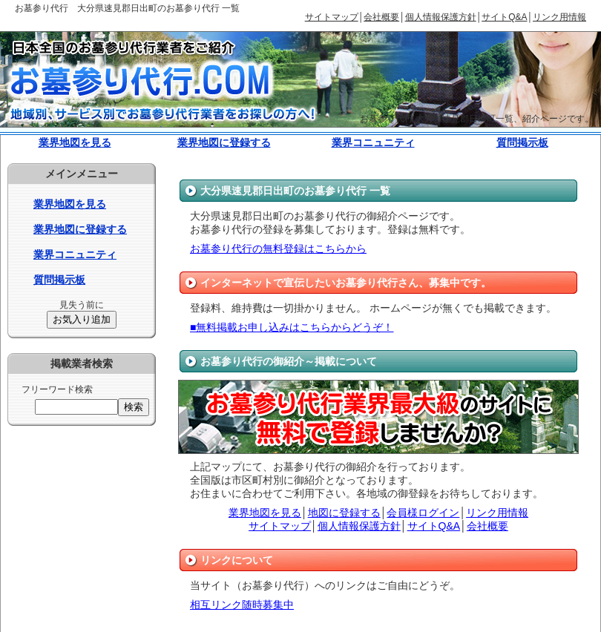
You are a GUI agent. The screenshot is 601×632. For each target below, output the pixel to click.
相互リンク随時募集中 (242, 604)
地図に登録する (344, 513)
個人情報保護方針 (440, 17)
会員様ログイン (423, 513)
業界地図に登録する (224, 142)
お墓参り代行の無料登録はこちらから (278, 248)
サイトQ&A (504, 17)
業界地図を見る (75, 142)
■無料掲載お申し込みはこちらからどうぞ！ (291, 327)
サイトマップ (331, 17)
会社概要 (381, 17)
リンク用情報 (559, 17)
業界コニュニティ (373, 142)
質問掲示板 (522, 142)
